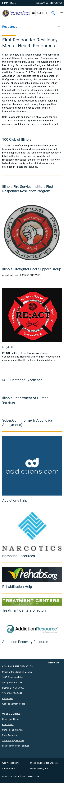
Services (56, 3)
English (40, 13)
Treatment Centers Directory (24, 610)
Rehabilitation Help (17, 587)
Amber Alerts (8, 768)
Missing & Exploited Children (44, 763)
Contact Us (7, 698)
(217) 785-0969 (16, 688)
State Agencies (9, 735)
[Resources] (58, 26)
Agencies (42, 3)
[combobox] (42, 13)
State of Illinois (32, 776)
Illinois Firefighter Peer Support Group (31, 269)
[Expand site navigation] (62, 13)
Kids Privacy (8, 724)
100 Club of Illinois (16, 139)
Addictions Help (14, 500)
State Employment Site (13, 740)
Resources (9, 26)
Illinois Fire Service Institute (15, 746)
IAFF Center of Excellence (22, 380)
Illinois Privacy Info (39, 768)
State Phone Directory (12, 730)
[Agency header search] (53, 13)
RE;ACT (8, 347)
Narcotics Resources (18, 556)
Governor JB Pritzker (10, 776)
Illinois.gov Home (10, 719)
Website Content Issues (13, 704)
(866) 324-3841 (14, 693)
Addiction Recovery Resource (25, 642)
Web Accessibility (10, 763)
